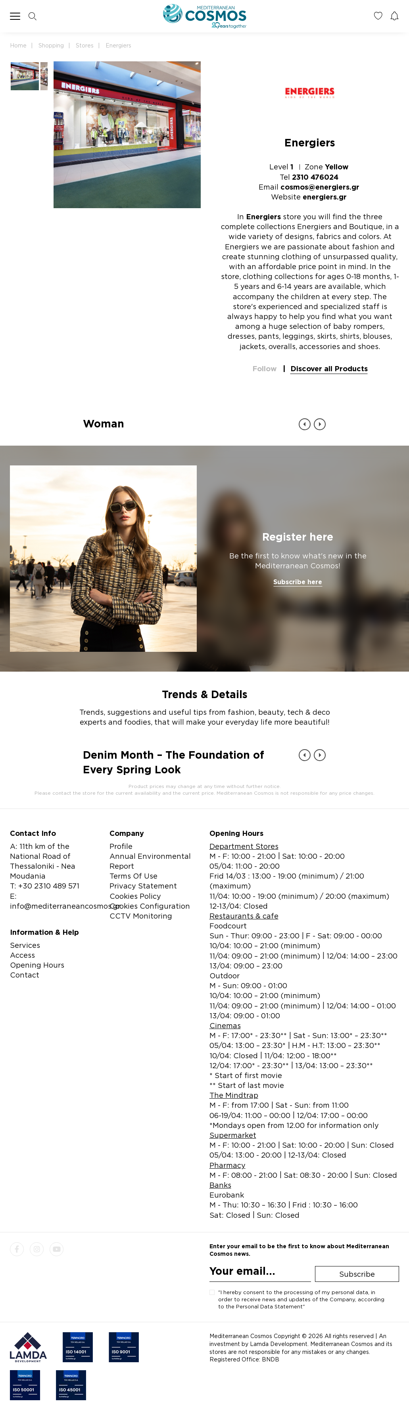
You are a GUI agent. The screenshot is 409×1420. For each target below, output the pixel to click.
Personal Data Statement (269, 1306)
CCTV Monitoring (140, 916)
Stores (85, 45)
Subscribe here (297, 581)
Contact (24, 975)
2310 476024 (315, 177)
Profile (120, 846)
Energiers (118, 45)
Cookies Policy (135, 896)
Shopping (51, 45)
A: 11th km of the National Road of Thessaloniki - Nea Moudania (42, 861)
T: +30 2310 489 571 (44, 886)
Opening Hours (37, 965)
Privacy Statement (143, 886)
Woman (103, 423)
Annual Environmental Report (150, 861)
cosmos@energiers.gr (319, 187)
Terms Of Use (133, 876)
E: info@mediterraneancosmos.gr (65, 901)
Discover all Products (329, 368)
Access (22, 955)
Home (18, 45)
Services (25, 945)
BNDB (270, 1359)
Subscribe (357, 1274)
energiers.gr (325, 197)
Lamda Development (278, 1344)
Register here (297, 537)
